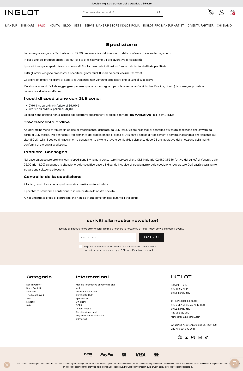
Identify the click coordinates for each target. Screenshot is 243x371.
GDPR (79, 305)
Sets (77, 25)
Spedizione (82, 298)
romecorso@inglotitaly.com (185, 316)
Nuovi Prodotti (33, 288)
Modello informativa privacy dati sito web (95, 286)
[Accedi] (221, 12)
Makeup (11, 25)
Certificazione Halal (86, 312)
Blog (67, 25)
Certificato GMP (84, 295)
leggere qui (188, 367)
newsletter (152, 250)
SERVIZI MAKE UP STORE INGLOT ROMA (112, 25)
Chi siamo (81, 301)
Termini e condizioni (86, 291)
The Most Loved (35, 295)
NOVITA (55, 25)
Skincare (27, 25)
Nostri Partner (33, 284)
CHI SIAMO (224, 25)
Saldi (42, 25)
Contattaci (81, 318)
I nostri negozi (83, 308)
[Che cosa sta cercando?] (118, 12)
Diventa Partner (200, 25)
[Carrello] (232, 12)
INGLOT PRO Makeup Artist (163, 25)
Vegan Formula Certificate (90, 315)
